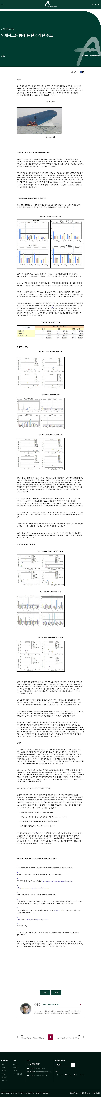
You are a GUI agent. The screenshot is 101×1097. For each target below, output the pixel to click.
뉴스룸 (3, 1074)
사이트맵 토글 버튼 (2, 4)
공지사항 (16, 1064)
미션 (3, 1064)
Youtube (69, 1075)
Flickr (83, 1075)
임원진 (3, 1067)
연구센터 (4, 1071)
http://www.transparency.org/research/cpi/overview (33, 888)
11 (17, 939)
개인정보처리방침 (74, 1093)
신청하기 (59, 1065)
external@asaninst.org (41, 1068)
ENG (98, 4)
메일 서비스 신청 (18, 1074)
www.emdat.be (59, 910)
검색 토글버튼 (93, 4)
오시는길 (16, 1071)
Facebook (60, 1075)
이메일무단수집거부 (85, 1093)
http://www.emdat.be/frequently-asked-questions (32, 919)
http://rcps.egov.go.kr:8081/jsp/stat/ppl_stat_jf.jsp (56, 881)
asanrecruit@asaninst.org (40, 1075)
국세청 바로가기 (96, 1093)
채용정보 (16, 1067)
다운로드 (44, 993)
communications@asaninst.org (44, 1071)
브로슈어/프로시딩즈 (4, 1078)
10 (17, 930)
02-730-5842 (35, 1064)
